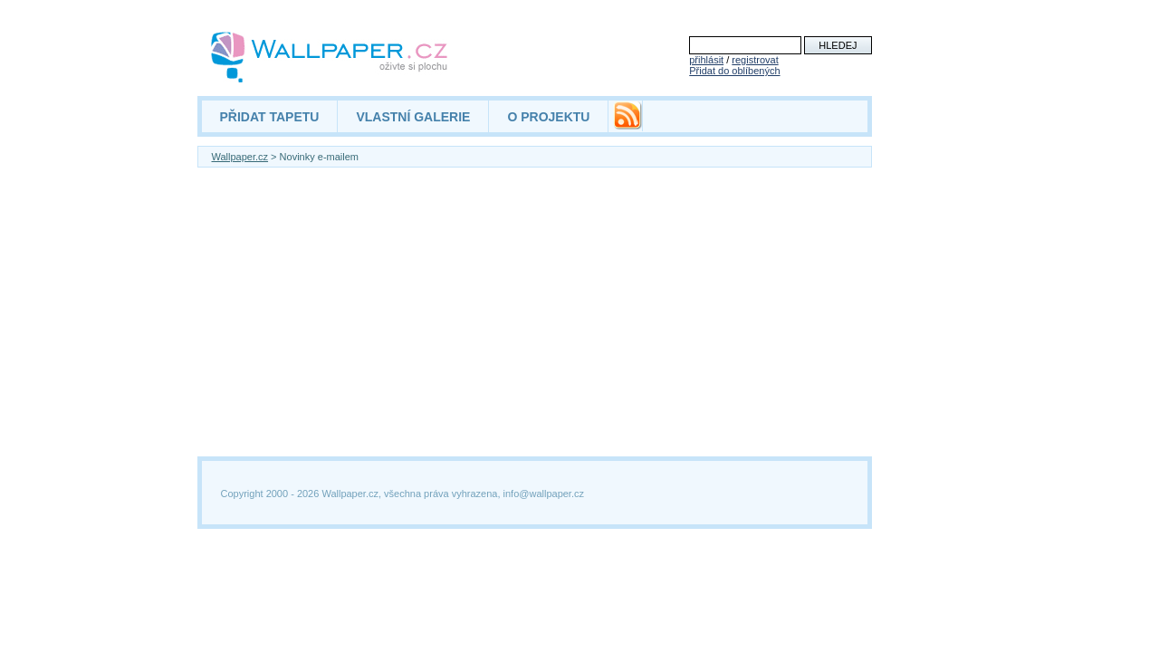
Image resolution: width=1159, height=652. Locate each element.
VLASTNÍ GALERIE (413, 117)
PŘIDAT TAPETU (270, 117)
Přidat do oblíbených (734, 70)
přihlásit (706, 59)
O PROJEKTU (548, 117)
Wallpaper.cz (240, 156)
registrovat (755, 59)
